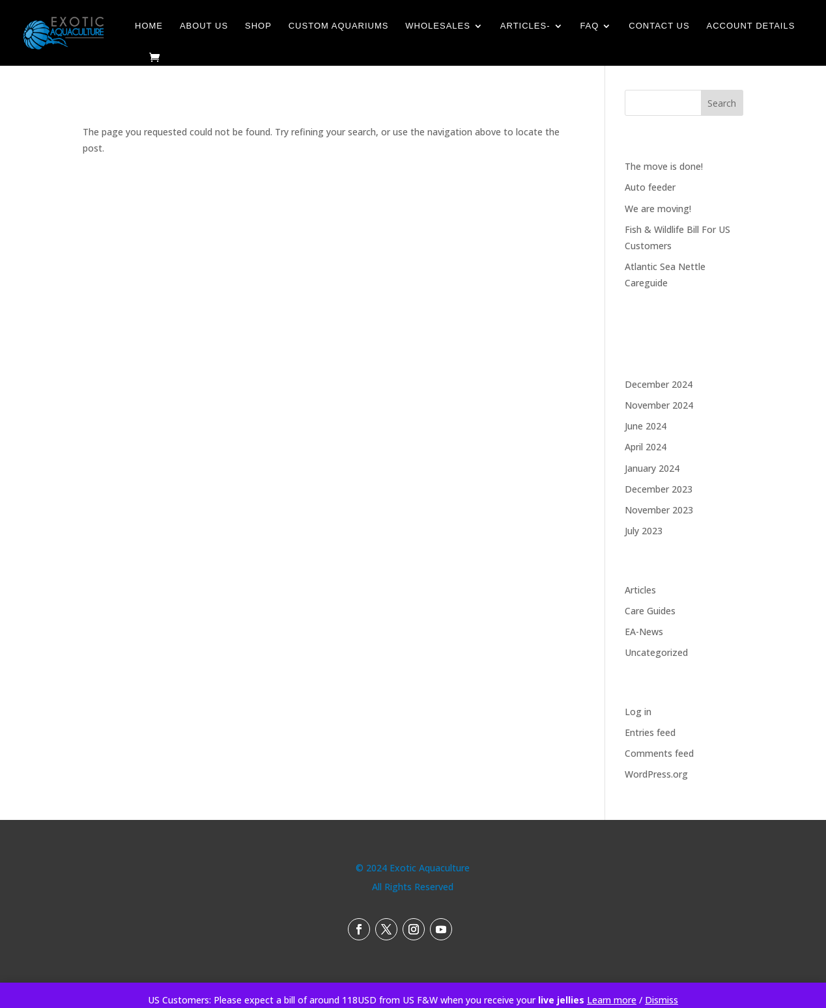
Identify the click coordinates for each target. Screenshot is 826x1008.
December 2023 (658, 489)
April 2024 (645, 447)
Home (149, 26)
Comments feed (659, 753)
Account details (751, 26)
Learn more (611, 1000)
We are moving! (658, 208)
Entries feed (650, 732)
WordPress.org (656, 774)
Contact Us (659, 26)
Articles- (525, 26)
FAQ (589, 26)
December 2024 (658, 384)
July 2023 (643, 530)
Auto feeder (650, 187)
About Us (204, 26)
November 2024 (659, 405)
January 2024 (652, 468)
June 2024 (645, 426)
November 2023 (659, 510)
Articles (640, 590)
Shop (258, 26)
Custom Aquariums (339, 26)
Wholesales (437, 26)
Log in (638, 711)
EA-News (644, 631)
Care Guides (650, 611)
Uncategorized (656, 652)
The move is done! (664, 166)
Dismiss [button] (661, 1000)
